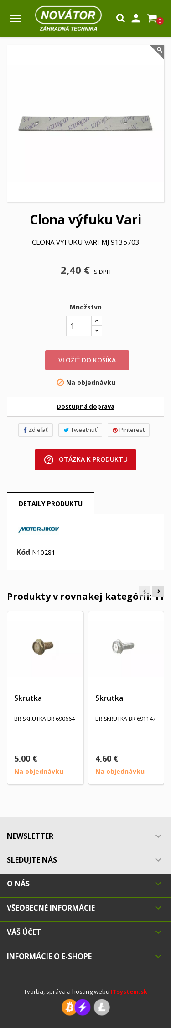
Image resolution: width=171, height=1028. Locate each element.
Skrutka (28, 698)
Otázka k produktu (85, 459)
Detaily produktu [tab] (51, 503)
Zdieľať (35, 430)
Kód (23, 553)
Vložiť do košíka (87, 360)
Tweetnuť (80, 430)
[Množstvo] (79, 326)
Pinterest (129, 430)
